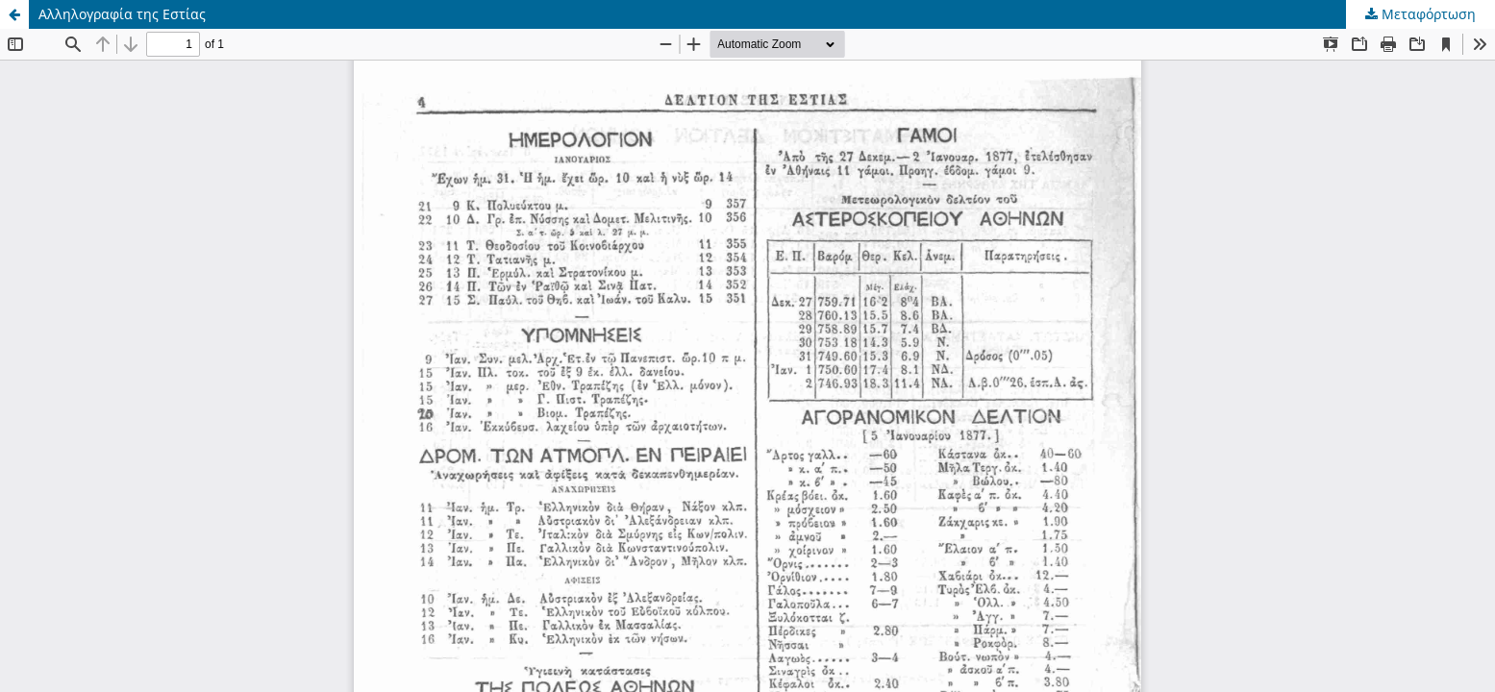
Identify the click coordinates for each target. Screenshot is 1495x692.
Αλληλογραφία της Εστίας (122, 14)
